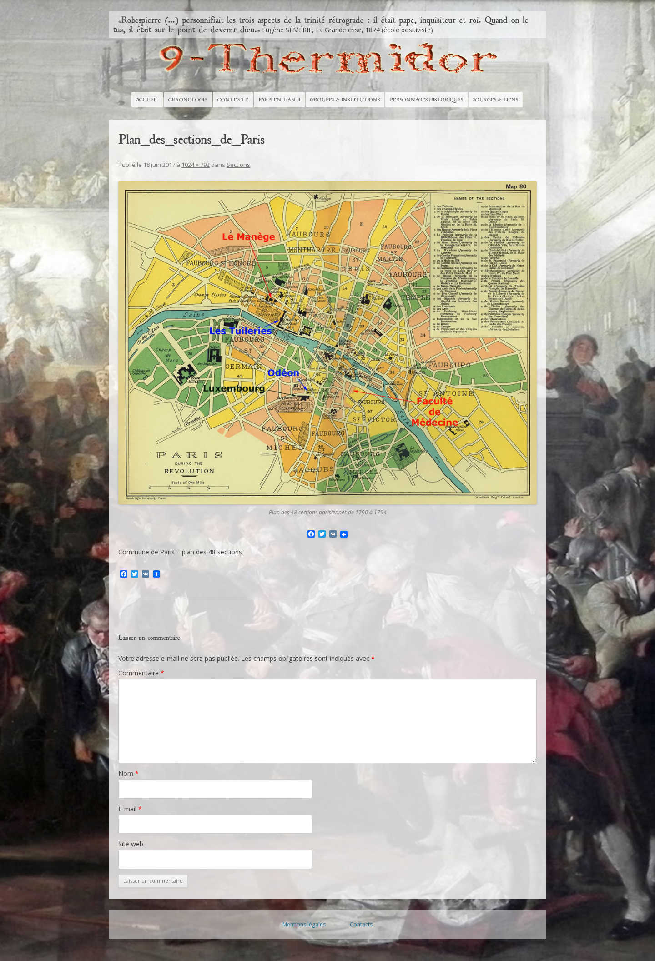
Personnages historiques (426, 99)
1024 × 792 (195, 165)
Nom (128, 773)
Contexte (232, 99)
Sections (238, 165)
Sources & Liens (495, 99)
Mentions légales (304, 924)
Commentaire (141, 673)
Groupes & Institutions (345, 99)
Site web (130, 844)
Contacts (361, 924)
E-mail (130, 809)
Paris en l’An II (279, 99)
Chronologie (187, 99)
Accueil (147, 99)
